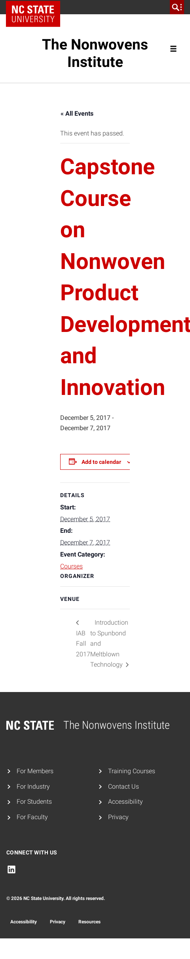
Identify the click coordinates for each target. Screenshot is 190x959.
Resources (89, 922)
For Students (34, 801)
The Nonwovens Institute (95, 53)
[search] (177, 7)
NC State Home (36, 7)
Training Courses (131, 771)
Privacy (118, 817)
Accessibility (125, 801)
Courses (71, 566)
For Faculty (32, 817)
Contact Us (123, 786)
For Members (35, 771)
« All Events (77, 113)
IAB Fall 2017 (83, 643)
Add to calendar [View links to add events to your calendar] (101, 462)
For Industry (33, 786)
